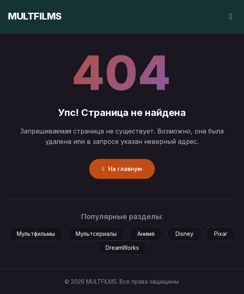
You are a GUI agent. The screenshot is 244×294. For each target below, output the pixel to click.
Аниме (146, 233)
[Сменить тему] (230, 16)
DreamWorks (122, 247)
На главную (122, 168)
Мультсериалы (96, 233)
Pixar (220, 233)
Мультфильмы (36, 233)
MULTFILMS (35, 16)
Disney (184, 233)
